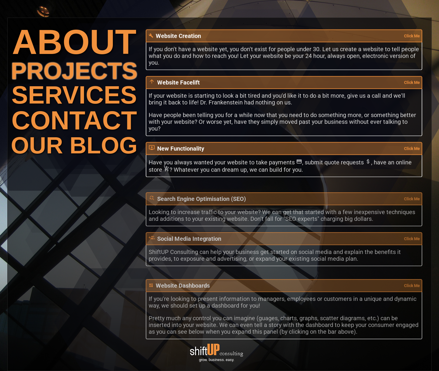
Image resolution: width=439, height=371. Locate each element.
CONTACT (74, 120)
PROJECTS (74, 71)
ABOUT (74, 41)
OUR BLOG (74, 145)
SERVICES (74, 95)
